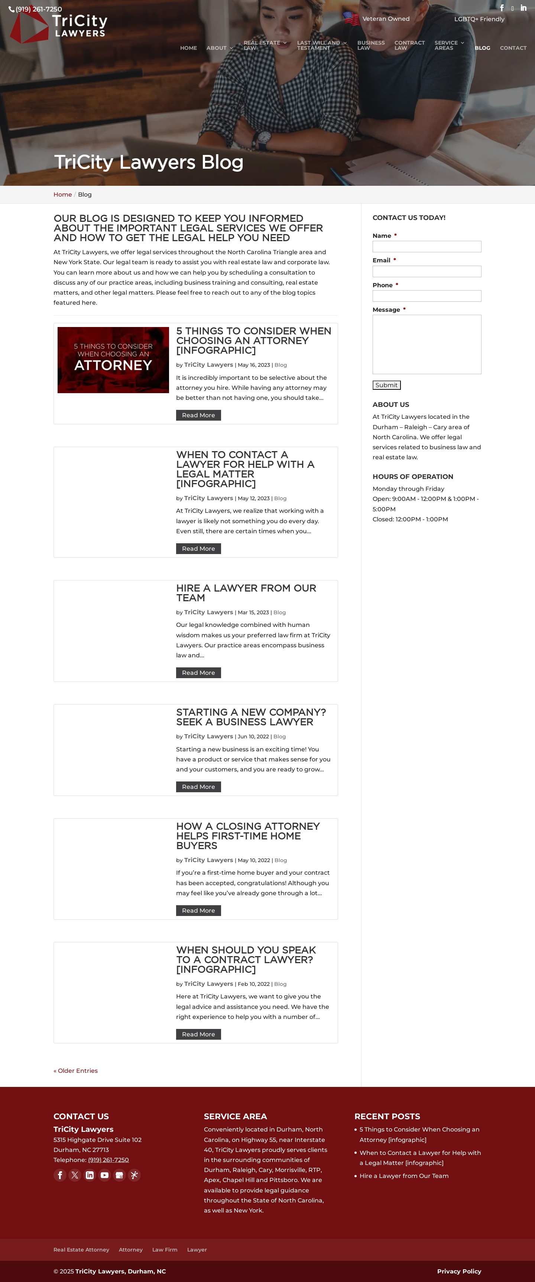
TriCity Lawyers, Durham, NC (120, 1271)
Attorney (131, 1249)
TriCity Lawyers (208, 364)
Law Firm (165, 1249)
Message (389, 309)
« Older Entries (76, 1070)
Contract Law (410, 45)
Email (384, 260)
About (217, 48)
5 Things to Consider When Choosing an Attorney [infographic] (253, 341)
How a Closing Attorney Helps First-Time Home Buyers (248, 837)
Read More (198, 415)
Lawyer (197, 1249)
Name (385, 235)
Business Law (371, 45)
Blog (482, 48)
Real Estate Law (262, 45)
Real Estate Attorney (81, 1249)
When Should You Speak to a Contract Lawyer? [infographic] (246, 960)
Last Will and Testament (318, 45)
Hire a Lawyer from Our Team (404, 1175)
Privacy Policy (459, 1271)
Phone (385, 285)
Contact (513, 48)
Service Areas (446, 45)
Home (188, 48)
